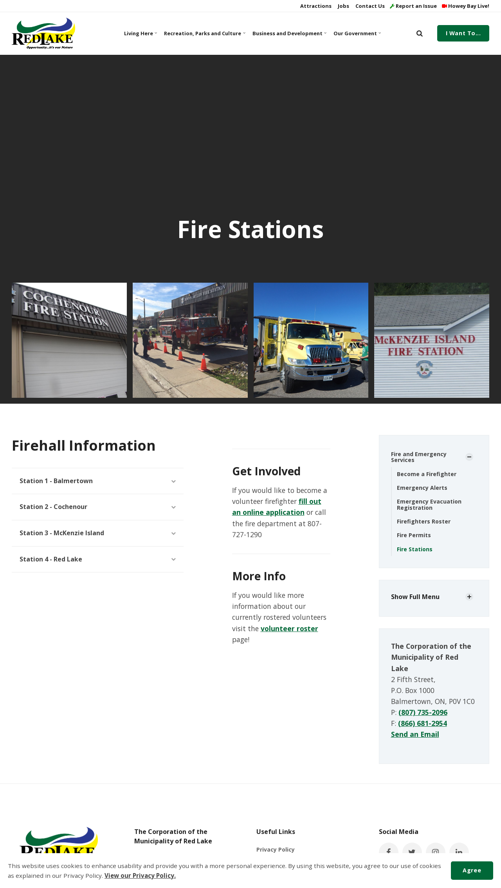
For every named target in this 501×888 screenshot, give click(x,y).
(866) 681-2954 (422, 723)
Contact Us (369, 5)
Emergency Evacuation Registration (429, 504)
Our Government (356, 33)
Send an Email (415, 734)
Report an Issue (413, 5)
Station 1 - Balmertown (98, 480)
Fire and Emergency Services (419, 457)
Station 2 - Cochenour (98, 506)
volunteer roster (289, 628)
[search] (419, 33)
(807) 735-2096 (422, 712)
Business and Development (288, 33)
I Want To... (463, 33)
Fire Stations (415, 549)
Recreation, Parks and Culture (203, 33)
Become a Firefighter (426, 474)
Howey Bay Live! (465, 5)
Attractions (315, 5)
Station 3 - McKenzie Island (98, 533)
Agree (472, 870)
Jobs (343, 5)
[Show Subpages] (469, 457)
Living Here (140, 33)
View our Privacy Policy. (140, 875)
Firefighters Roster (424, 521)
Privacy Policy (275, 849)
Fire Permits (414, 535)
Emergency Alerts (422, 487)
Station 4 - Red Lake (98, 559)
